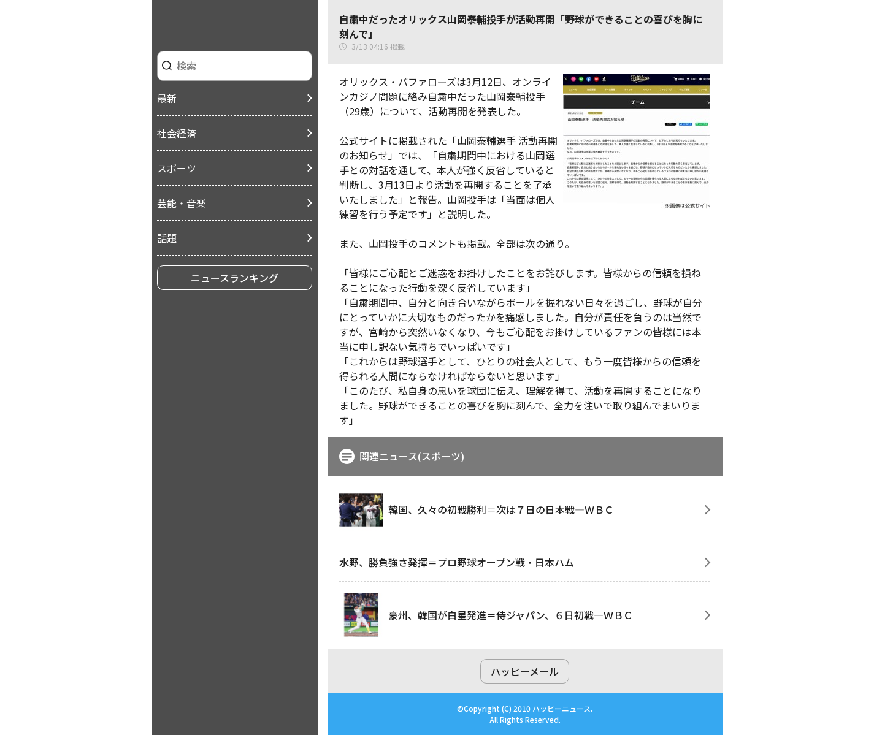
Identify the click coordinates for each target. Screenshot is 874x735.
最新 (167, 98)
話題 (167, 237)
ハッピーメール (525, 671)
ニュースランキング (234, 277)
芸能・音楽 (181, 203)
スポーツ (176, 168)
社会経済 (176, 133)
